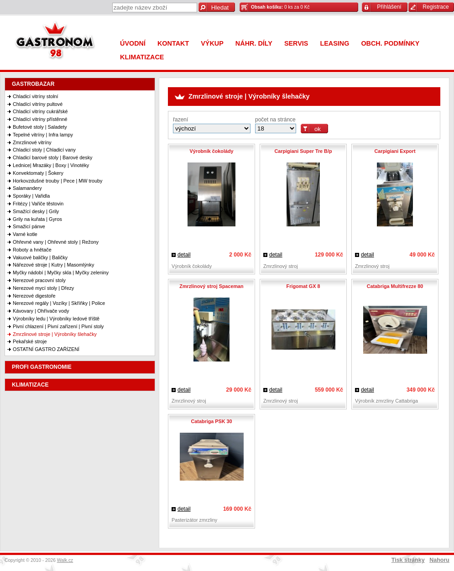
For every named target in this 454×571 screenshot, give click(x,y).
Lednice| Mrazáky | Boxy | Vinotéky (51, 165)
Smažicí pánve (29, 226)
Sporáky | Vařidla (31, 196)
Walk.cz (65, 560)
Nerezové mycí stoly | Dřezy (43, 288)
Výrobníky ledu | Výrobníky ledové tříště (56, 318)
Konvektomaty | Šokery (38, 173)
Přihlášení (389, 7)
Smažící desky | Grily (36, 211)
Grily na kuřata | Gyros (37, 219)
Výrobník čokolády (211, 151)
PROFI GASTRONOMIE (42, 367)
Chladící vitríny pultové (38, 104)
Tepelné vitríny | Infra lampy (43, 134)
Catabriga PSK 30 (211, 421)
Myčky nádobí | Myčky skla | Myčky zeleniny (61, 272)
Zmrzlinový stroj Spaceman (211, 286)
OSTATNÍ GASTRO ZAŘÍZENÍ (46, 349)
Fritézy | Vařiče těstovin (38, 203)
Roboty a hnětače (32, 249)
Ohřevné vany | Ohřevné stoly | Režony (56, 242)
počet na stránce (275, 119)
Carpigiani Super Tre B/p (303, 151)
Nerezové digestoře (34, 296)
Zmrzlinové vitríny (32, 142)
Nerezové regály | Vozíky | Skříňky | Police (59, 303)
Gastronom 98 (57, 42)
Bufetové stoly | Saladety (40, 127)
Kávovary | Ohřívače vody (41, 311)
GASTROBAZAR (33, 84)
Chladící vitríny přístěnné (40, 119)
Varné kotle (25, 234)
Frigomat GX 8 (303, 286)
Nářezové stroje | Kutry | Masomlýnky (53, 264)
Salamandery (27, 188)
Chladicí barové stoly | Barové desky (52, 157)
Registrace (436, 7)
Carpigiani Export (395, 151)
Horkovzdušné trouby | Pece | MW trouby (57, 180)
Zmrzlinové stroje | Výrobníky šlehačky (55, 334)
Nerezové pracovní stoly (39, 280)
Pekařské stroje (30, 341)
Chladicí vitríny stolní (35, 96)
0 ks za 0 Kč (280, 7)
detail (184, 254)
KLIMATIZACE (30, 385)
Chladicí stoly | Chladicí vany (44, 149)
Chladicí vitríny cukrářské (40, 111)
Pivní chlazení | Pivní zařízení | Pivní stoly (58, 326)
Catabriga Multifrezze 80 (395, 286)
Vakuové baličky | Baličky (40, 257)
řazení (180, 119)
